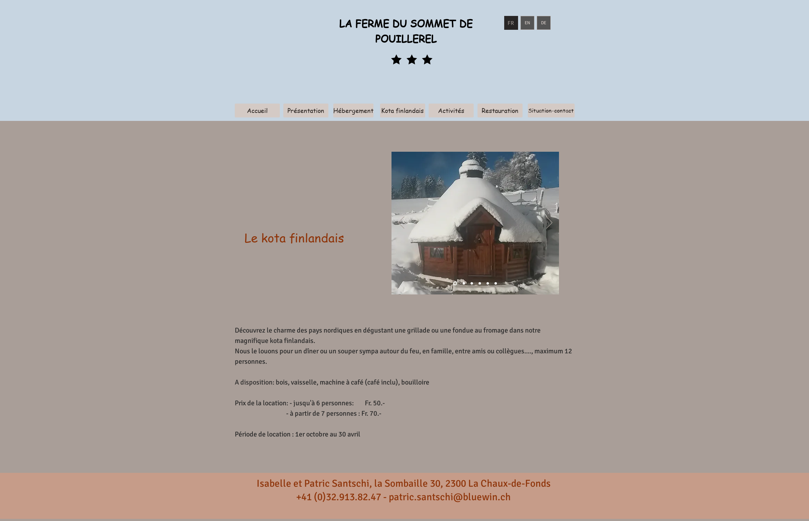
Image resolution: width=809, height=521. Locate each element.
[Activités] (451, 110)
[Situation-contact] (551, 110)
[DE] (544, 23)
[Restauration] (500, 110)
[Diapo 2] (464, 283)
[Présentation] (305, 110)
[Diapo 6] (488, 283)
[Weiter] (549, 223)
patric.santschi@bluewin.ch (450, 497)
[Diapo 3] (472, 283)
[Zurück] (401, 223)
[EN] (527, 23)
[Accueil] (257, 110)
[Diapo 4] (480, 283)
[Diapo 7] (495, 283)
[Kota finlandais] (402, 110)
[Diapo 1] (455, 283)
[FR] (511, 23)
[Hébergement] (353, 110)
